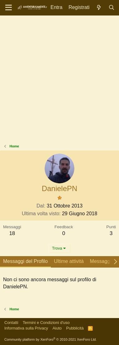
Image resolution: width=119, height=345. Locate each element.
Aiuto (57, 328)
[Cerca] (111, 8)
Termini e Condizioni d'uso (46, 322)
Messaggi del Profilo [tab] (25, 261)
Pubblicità (75, 328)
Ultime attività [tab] (69, 261)
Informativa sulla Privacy (26, 328)
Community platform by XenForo (50, 339)
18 (12, 233)
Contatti (11, 322)
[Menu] (8, 7)
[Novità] (99, 8)
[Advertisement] (59, 81)
